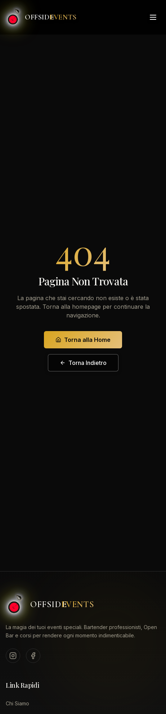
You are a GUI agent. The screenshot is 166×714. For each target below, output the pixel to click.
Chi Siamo (17, 703)
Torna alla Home (83, 339)
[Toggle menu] (153, 16)
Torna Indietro (83, 362)
